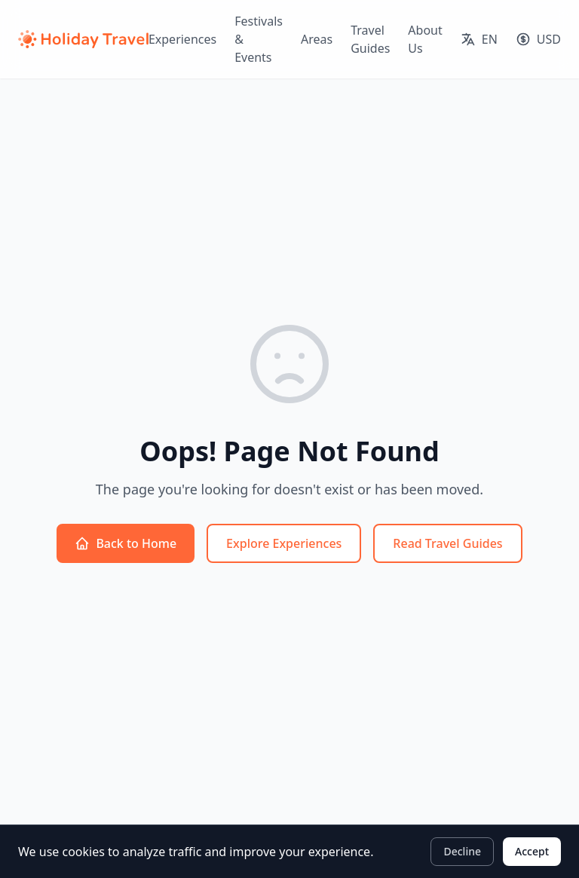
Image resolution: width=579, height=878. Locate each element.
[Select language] (479, 39)
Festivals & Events (258, 39)
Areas (316, 39)
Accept (532, 851)
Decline (462, 851)
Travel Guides (370, 39)
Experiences (182, 39)
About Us (425, 39)
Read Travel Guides (447, 543)
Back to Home (125, 543)
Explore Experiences (284, 543)
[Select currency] (538, 39)
